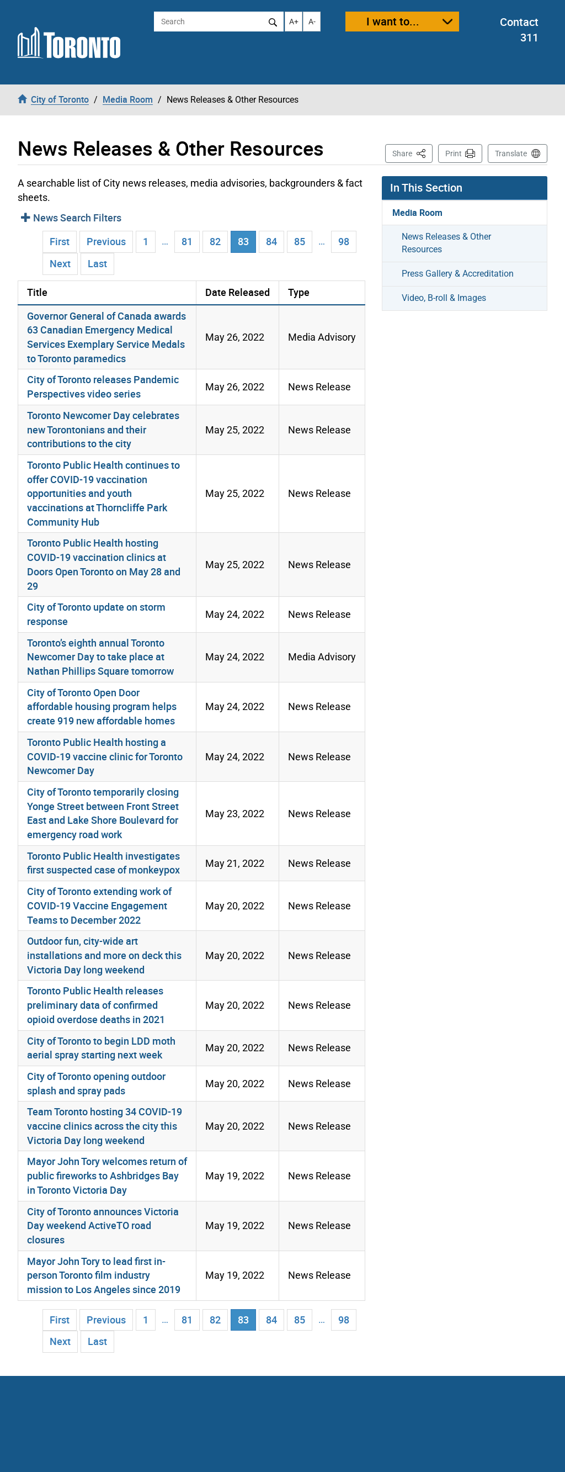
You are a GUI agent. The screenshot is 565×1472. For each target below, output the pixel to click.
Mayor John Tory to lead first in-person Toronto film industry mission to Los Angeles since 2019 (103, 1275)
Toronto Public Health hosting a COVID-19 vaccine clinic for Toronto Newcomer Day (105, 756)
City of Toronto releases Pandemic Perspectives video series (103, 386)
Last (97, 263)
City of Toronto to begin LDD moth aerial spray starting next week (101, 1048)
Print (453, 153)
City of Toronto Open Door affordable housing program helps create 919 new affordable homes (102, 706)
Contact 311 (519, 29)
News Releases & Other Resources (446, 243)
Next (60, 263)
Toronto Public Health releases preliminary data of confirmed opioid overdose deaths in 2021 (96, 1004)
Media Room (417, 212)
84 (271, 241)
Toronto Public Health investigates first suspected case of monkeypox (103, 863)
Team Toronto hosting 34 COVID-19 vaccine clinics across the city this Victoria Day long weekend (104, 1125)
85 (299, 241)
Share (412, 152)
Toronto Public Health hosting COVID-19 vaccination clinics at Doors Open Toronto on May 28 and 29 (103, 564)
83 (246, 241)
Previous (106, 241)
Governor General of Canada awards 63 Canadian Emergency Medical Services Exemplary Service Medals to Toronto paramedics (106, 337)
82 (215, 241)
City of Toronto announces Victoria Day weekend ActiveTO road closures (103, 1225)
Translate (511, 153)
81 (187, 241)
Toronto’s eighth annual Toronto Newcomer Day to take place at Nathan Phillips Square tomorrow (100, 656)
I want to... (392, 21)
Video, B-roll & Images (444, 298)
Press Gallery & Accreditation (458, 273)
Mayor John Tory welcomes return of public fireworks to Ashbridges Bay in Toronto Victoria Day (107, 1175)
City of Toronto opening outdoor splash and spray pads (96, 1083)
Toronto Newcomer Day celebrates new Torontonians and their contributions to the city (103, 429)
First (60, 241)
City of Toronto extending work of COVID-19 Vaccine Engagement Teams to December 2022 (99, 905)
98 (343, 241)
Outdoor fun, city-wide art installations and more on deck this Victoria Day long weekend (104, 955)
